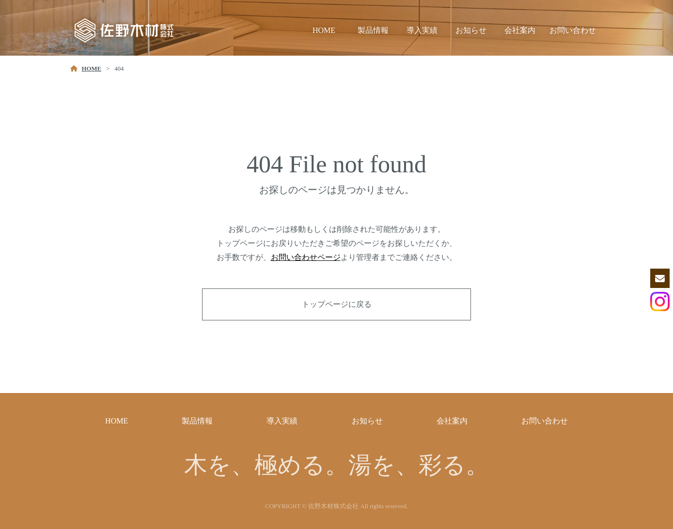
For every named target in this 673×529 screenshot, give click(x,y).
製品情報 (373, 30)
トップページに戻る (337, 304)
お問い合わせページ (306, 257)
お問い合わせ (572, 30)
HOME (324, 30)
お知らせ (470, 30)
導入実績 (422, 30)
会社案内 (519, 30)
